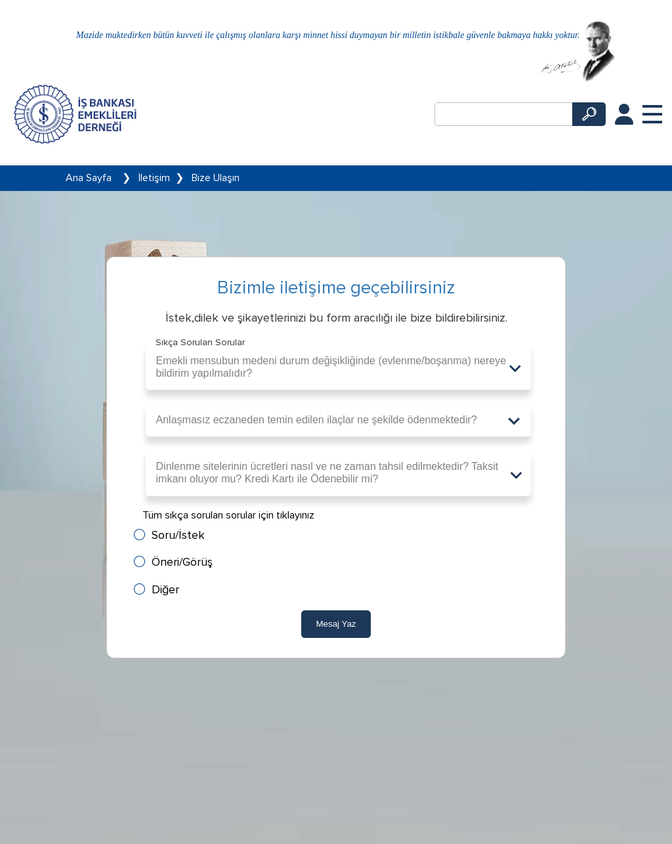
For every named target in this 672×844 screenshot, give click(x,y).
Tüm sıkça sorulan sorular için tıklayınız (228, 515)
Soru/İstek (178, 535)
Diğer (165, 590)
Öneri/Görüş (182, 562)
